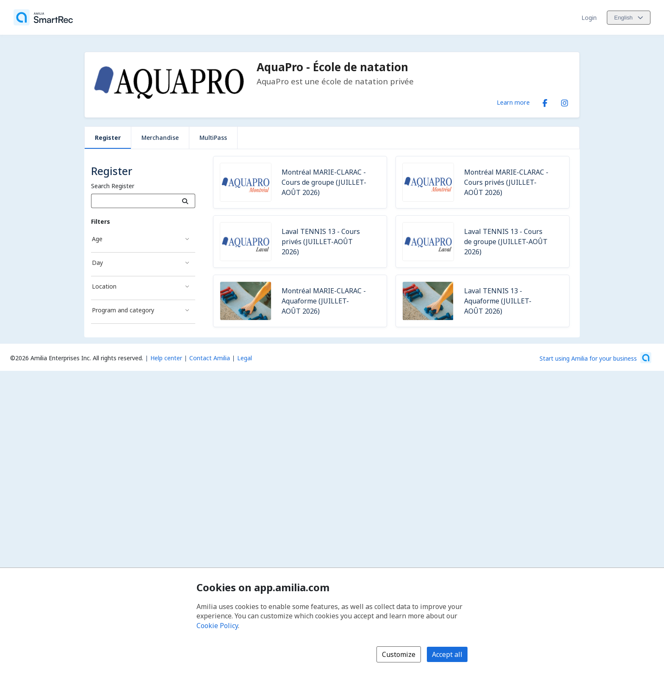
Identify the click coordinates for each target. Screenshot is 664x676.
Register (108, 138)
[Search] (185, 201)
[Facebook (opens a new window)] (545, 101)
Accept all (447, 654)
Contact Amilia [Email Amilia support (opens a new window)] (209, 358)
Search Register (112, 186)
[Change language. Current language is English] (628, 18)
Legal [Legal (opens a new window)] (244, 358)
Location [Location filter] (104, 286)
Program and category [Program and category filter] (123, 310)
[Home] (43, 17)
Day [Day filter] (97, 263)
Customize (398, 654)
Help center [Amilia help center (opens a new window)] (166, 358)
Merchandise (160, 138)
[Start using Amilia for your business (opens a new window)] (595, 357)
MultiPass (213, 138)
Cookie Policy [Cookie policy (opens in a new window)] (217, 625)
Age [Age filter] (97, 239)
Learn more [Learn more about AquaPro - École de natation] (513, 102)
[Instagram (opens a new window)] (564, 101)
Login (589, 18)
